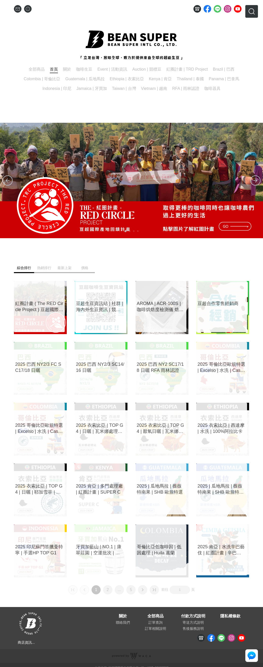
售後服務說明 (193, 628)
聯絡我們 (123, 622)
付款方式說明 (193, 616)
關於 (123, 616)
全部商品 (155, 616)
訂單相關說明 (155, 628)
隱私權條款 (230, 616)
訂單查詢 (155, 622)
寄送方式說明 (193, 622)
